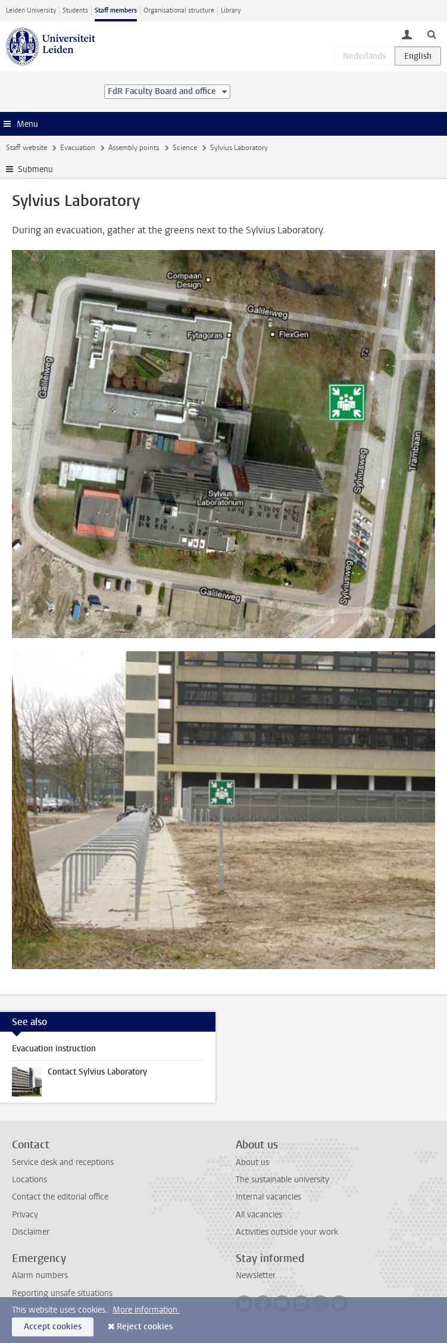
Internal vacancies (268, 1197)
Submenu (35, 169)
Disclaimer (30, 1232)
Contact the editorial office (60, 1197)
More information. (146, 1310)
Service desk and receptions (63, 1162)
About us (252, 1162)
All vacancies (259, 1214)
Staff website (26, 147)
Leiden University (31, 10)
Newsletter (256, 1275)
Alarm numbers (40, 1275)
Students (75, 10)
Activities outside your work (287, 1232)
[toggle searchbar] (431, 33)
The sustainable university (282, 1179)
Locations (29, 1179)
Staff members (116, 10)
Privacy (25, 1214)
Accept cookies (53, 1326)
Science (185, 147)
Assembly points (133, 147)
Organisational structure (178, 10)
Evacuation (77, 147)
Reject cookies (145, 1326)
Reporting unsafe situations (62, 1293)
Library (230, 10)
